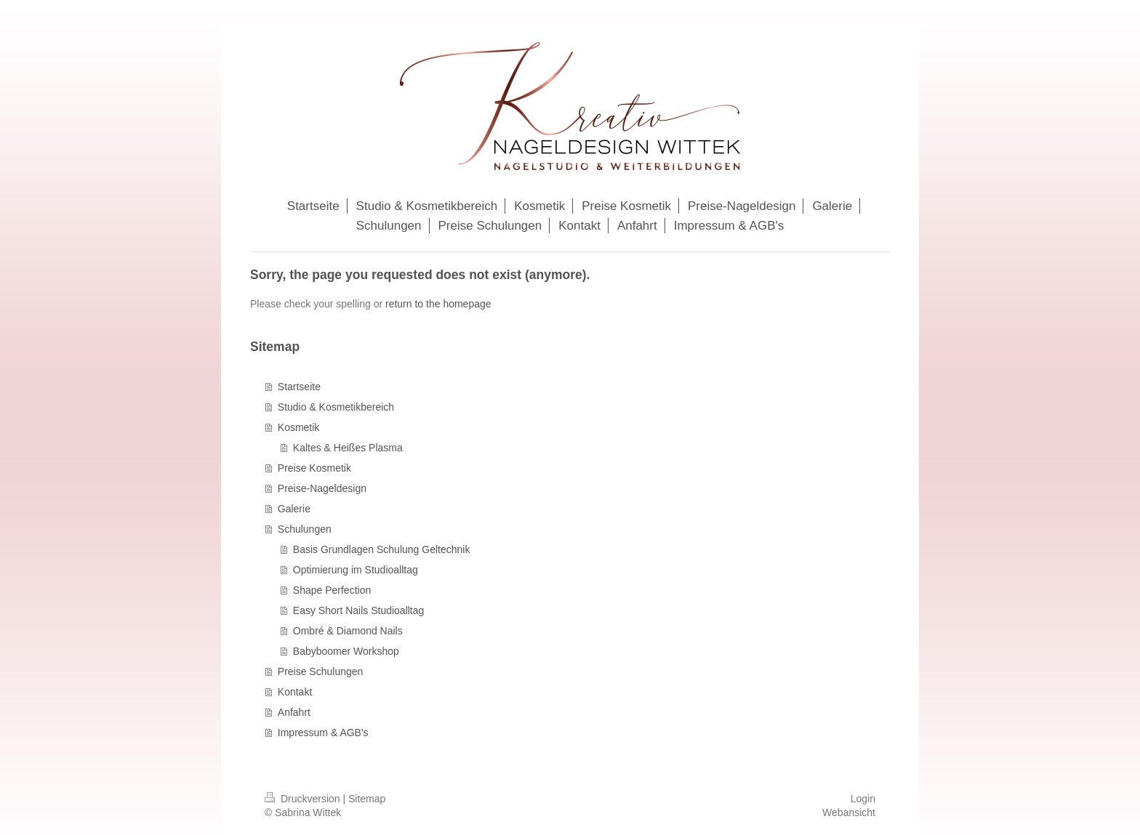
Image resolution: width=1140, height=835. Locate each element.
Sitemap (366, 798)
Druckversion (303, 798)
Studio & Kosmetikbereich (336, 407)
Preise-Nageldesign (322, 488)
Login (863, 798)
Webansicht (848, 812)
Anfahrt (294, 712)
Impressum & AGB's (323, 732)
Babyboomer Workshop (346, 651)
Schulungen (305, 529)
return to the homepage (438, 304)
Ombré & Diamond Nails (348, 631)
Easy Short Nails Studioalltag (359, 610)
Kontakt (295, 692)
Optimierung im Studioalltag (355, 570)
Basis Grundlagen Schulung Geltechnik (381, 549)
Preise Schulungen (321, 671)
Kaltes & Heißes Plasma (348, 447)
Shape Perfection (332, 590)
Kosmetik (299, 427)
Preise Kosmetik (314, 468)
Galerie (294, 509)
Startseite (299, 386)
